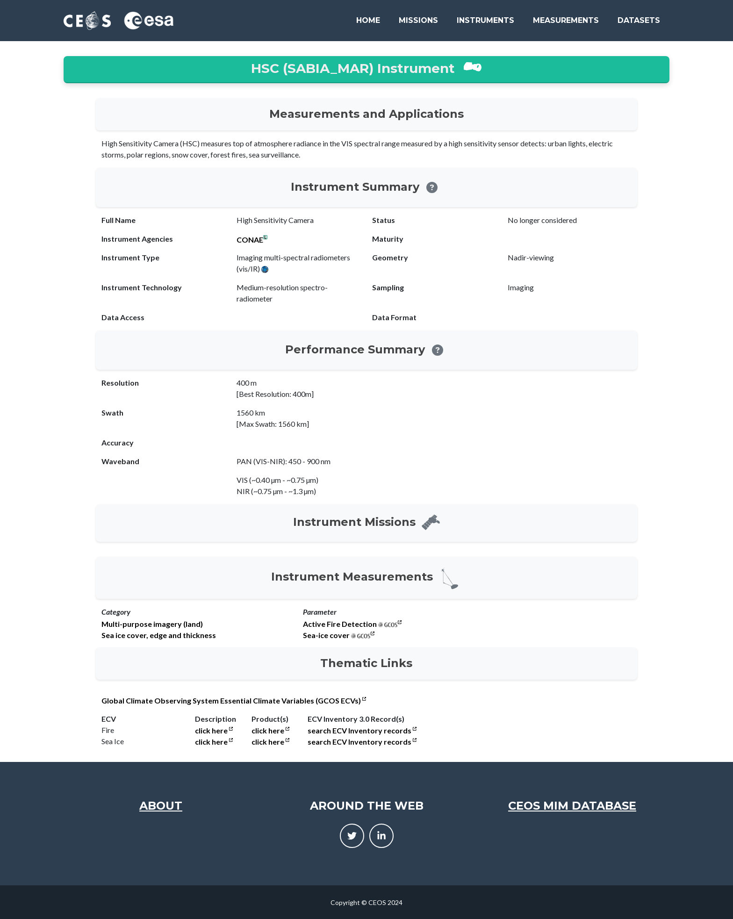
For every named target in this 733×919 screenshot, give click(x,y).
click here (214, 730)
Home (368, 20)
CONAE (250, 240)
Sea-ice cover (326, 635)
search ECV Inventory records (362, 730)
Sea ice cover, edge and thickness (158, 635)
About (160, 805)
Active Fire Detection (340, 624)
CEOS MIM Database (572, 805)
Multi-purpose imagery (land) (152, 624)
